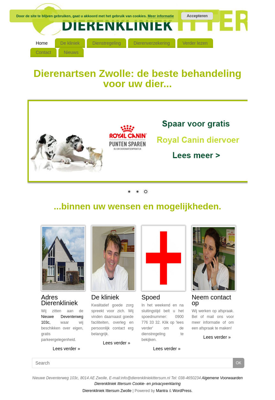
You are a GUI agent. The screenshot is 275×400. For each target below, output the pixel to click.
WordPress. (182, 391)
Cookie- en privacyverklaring (156, 383)
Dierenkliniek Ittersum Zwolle (106, 391)
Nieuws (71, 52)
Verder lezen (195, 43)
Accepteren (197, 16)
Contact (43, 52)
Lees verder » (66, 348)
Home (42, 43)
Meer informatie (161, 16)
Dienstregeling (106, 43)
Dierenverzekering (152, 43)
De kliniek (70, 43)
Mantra (162, 391)
